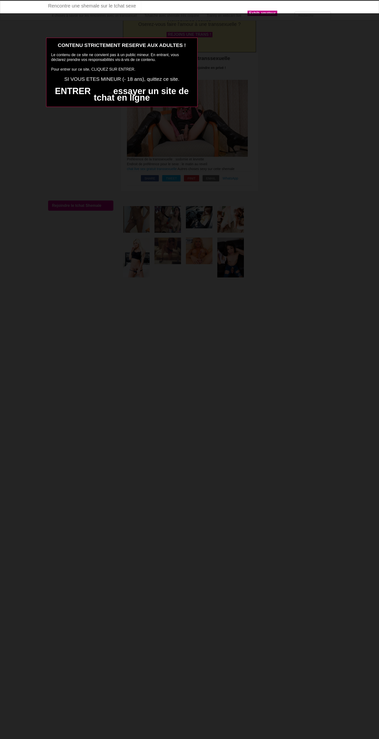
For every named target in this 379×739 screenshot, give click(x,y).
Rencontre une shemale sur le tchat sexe (92, 5)
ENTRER (73, 91)
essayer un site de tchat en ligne (141, 94)
